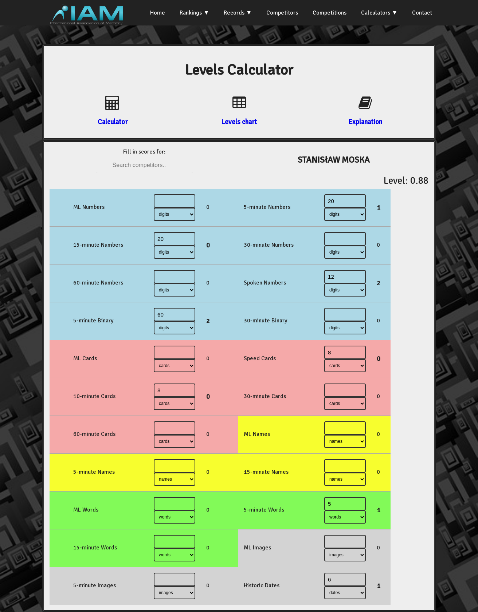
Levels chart (239, 122)
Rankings (191, 12)
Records (234, 12)
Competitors (282, 12)
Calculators (375, 12)
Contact (422, 12)
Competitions (329, 12)
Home (157, 12)
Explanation (365, 122)
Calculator (113, 122)
